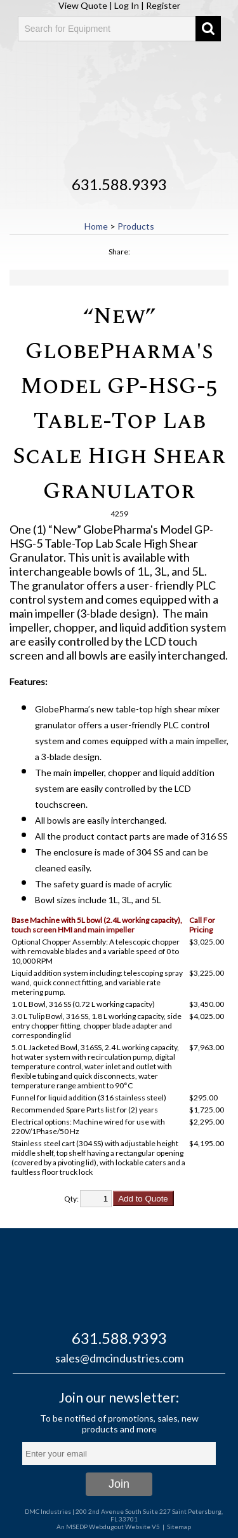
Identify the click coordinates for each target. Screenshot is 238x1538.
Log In (126, 5)
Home (96, 226)
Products (135, 226)
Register (163, 5)
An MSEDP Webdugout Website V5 (108, 1526)
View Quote (82, 5)
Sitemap (179, 1526)
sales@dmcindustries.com (119, 1358)
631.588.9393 (119, 184)
